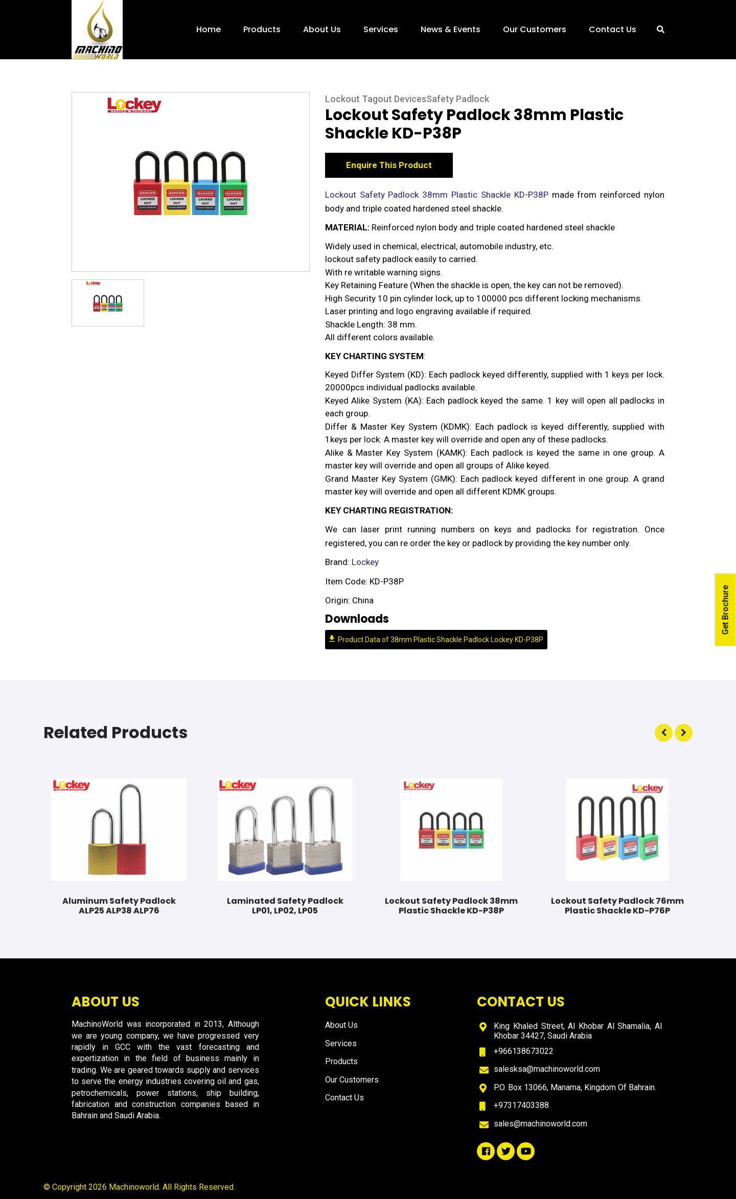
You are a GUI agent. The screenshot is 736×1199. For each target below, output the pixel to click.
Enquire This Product (389, 166)
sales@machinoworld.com (540, 1124)
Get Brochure (725, 609)
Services (380, 29)
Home (208, 29)
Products (262, 29)
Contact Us (612, 29)
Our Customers (534, 29)
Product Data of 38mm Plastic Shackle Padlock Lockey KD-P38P (436, 641)
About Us (322, 29)
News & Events (450, 29)
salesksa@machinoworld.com (547, 1069)
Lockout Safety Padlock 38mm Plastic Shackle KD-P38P (438, 196)
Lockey (365, 564)
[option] (190, 183)
